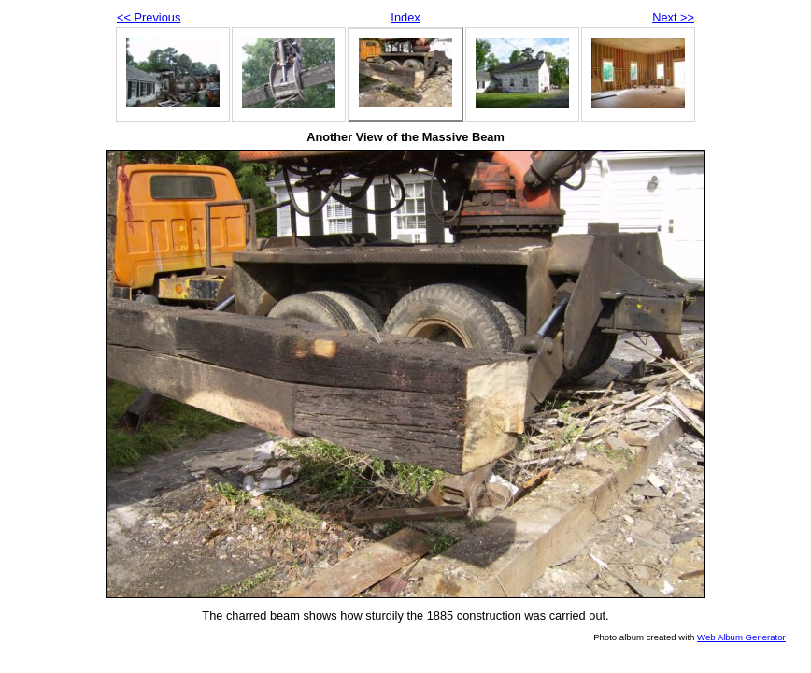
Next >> (673, 17)
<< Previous (148, 17)
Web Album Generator (741, 637)
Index (405, 17)
